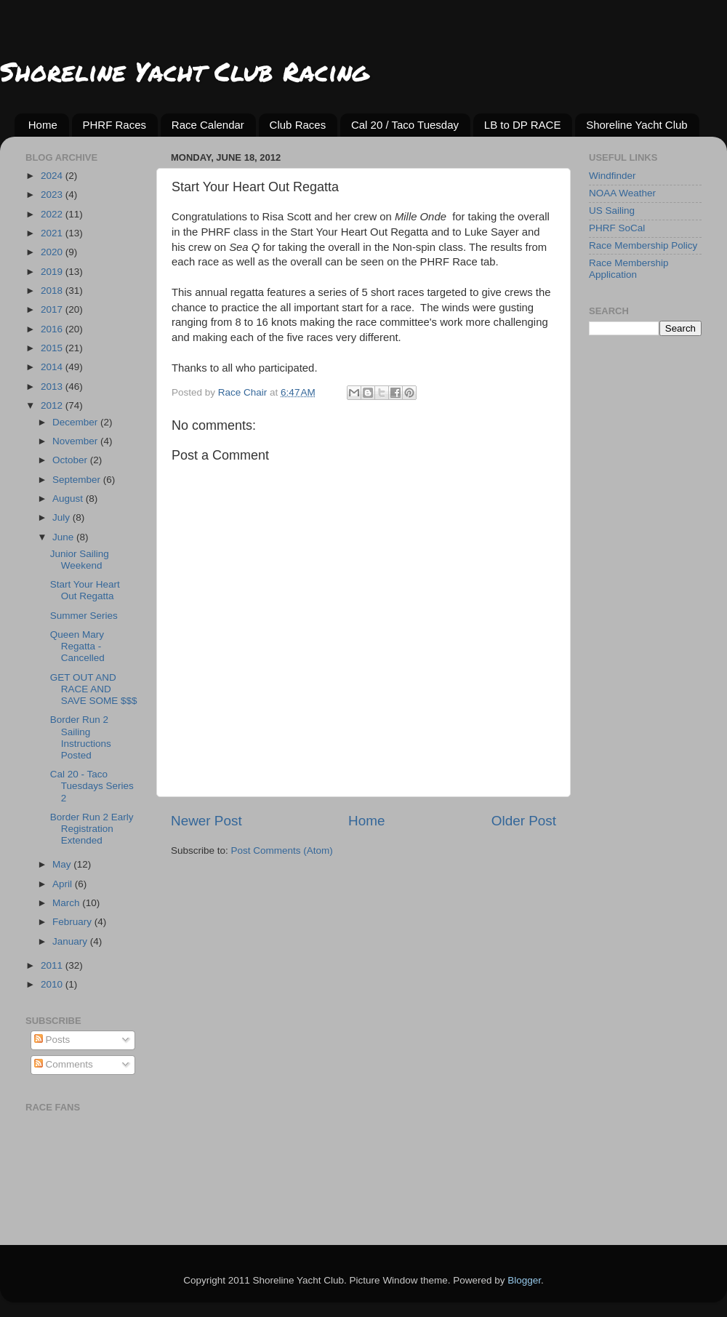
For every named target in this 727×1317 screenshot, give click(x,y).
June (64, 537)
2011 (53, 965)
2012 (53, 405)
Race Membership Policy (643, 245)
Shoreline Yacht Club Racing (184, 70)
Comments (63, 1064)
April (63, 883)
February (73, 921)
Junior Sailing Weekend (79, 559)
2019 (53, 271)
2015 (53, 348)
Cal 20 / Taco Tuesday (405, 125)
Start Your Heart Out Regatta (85, 590)
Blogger (524, 1280)
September (77, 479)
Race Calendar (208, 125)
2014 (53, 366)
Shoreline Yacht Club (637, 125)
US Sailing (612, 210)
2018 (53, 290)
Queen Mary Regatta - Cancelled (77, 646)
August (69, 498)
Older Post (523, 820)
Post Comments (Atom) (282, 850)
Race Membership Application (629, 268)
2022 (53, 214)
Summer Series (84, 615)
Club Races (298, 125)
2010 (53, 984)
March (67, 902)
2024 (53, 175)
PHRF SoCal (617, 228)
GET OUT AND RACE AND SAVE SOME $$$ (93, 689)
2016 (53, 329)
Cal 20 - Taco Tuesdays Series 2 (92, 786)
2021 (53, 233)
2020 (53, 252)
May (62, 864)
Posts (52, 1039)
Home (42, 125)
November (76, 441)
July (62, 517)
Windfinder (612, 175)
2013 (53, 386)
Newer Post (206, 820)
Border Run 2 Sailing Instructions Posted (80, 737)
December (76, 422)
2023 (53, 194)
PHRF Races (115, 125)
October (71, 460)
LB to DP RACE (522, 125)
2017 (53, 309)
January (71, 941)
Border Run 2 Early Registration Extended (92, 829)
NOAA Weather (622, 193)
